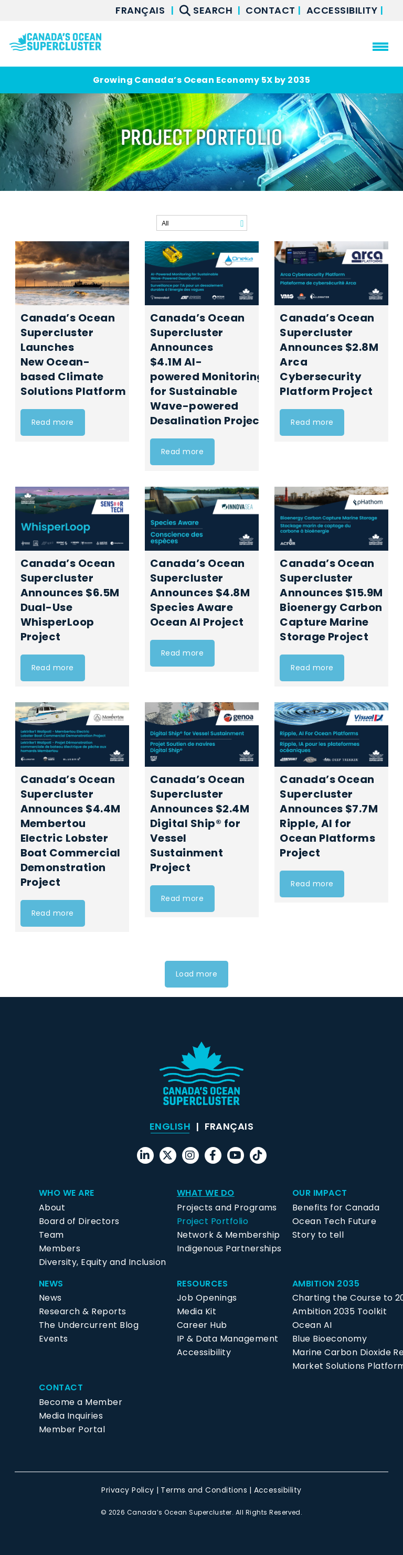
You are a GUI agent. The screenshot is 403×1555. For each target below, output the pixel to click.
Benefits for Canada (335, 1208)
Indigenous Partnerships (229, 1248)
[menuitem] (140, 10)
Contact (272, 10)
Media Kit (196, 1311)
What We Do (206, 1193)
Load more (196, 974)
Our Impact (319, 1193)
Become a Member (80, 1402)
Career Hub (202, 1325)
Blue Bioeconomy (329, 1339)
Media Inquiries (71, 1416)
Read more (52, 422)
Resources (202, 1284)
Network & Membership (228, 1235)
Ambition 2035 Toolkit (339, 1311)
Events (53, 1339)
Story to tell (318, 1235)
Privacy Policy (127, 1490)
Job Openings (207, 1298)
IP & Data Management (228, 1339)
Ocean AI (312, 1325)
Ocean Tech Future (334, 1221)
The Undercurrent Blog (89, 1325)
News (51, 1284)
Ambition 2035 (325, 1284)
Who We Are (66, 1193)
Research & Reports (82, 1311)
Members (59, 1248)
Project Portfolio (212, 1221)
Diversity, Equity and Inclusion (102, 1262)
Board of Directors (79, 1221)
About (52, 1208)
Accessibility (343, 10)
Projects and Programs (227, 1208)
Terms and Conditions (204, 1490)
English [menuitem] (170, 1126)
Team (51, 1235)
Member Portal (72, 1429)
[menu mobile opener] (380, 46)
